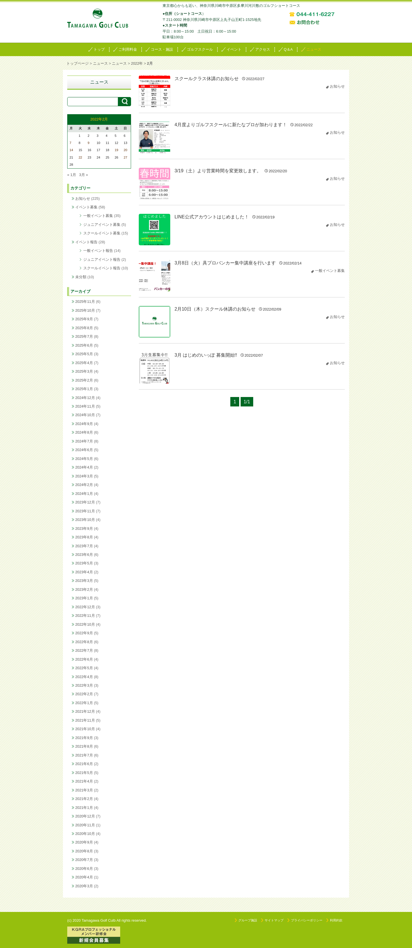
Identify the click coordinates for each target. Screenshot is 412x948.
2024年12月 (85, 398)
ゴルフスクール (200, 49)
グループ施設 (247, 920)
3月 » (83, 175)
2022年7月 (84, 650)
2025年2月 (84, 380)
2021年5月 (84, 773)
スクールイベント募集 (101, 233)
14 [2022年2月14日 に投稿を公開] (71, 150)
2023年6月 (84, 554)
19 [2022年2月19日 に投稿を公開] (116, 150)
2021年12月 (85, 711)
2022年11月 (85, 615)
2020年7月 (84, 860)
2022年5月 (84, 668)
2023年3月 (84, 580)
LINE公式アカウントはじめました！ (212, 216)
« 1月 (71, 175)
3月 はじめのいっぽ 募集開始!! (206, 355)
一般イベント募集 (330, 270)
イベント (234, 49)
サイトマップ (274, 920)
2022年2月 (84, 694)
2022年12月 (85, 607)
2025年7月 (84, 336)
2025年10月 (85, 310)
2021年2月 (84, 799)
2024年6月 (84, 450)
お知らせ (337, 86)
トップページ (77, 63)
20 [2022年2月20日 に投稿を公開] (125, 150)
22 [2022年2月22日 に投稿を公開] (80, 157)
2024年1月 (84, 493)
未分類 (80, 277)
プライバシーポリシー (306, 920)
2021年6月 (84, 764)
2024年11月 (85, 406)
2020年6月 (84, 868)
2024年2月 (84, 485)
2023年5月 (84, 563)
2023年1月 (84, 598)
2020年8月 (84, 851)
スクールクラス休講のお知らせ (207, 78)
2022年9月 (84, 633)
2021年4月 (84, 781)
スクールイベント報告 (101, 268)
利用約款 (336, 920)
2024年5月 (84, 459)
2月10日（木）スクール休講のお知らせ (215, 309)
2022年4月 (84, 677)
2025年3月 (84, 371)
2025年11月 (85, 301)
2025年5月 (84, 354)
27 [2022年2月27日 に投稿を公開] (125, 157)
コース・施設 (162, 49)
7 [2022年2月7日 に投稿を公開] (70, 143)
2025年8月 (84, 328)
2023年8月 (84, 537)
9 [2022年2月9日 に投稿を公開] (88, 143)
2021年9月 (84, 738)
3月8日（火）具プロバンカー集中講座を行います (225, 262)
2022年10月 (85, 624)
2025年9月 (84, 319)
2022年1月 (84, 703)
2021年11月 (85, 720)
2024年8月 (84, 432)
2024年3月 (84, 476)
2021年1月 (84, 807)
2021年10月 (85, 729)
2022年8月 (84, 642)
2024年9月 (84, 424)
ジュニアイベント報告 (101, 259)
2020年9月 (84, 842)
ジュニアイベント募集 (101, 224)
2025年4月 (84, 363)
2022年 (137, 63)
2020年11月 (85, 825)
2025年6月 (84, 345)
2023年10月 (85, 520)
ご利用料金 (127, 49)
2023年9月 (84, 528)
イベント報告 (86, 242)
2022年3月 (84, 685)
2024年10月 (85, 415)
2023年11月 (85, 511)
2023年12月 (85, 502)
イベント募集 (86, 207)
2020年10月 (85, 834)
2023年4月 (84, 572)
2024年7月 (84, 441)
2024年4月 (84, 467)
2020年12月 (85, 816)
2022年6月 (84, 659)
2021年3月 (84, 790)
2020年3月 (84, 886)
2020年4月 (84, 877)
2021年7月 (84, 755)
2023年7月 (84, 546)
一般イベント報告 (98, 250)
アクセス (262, 49)
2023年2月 (84, 589)
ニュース (313, 49)
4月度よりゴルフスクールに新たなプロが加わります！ (231, 124)
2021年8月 (84, 746)
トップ (99, 49)
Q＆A (288, 49)
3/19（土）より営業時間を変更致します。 (218, 170)
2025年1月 (84, 389)
